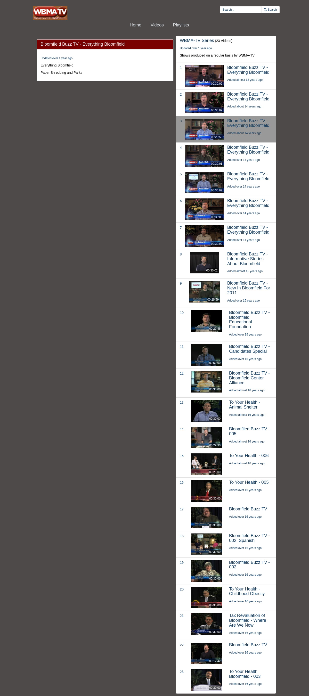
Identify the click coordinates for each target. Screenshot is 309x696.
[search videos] (240, 9)
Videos (157, 25)
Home (135, 25)
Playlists (181, 25)
